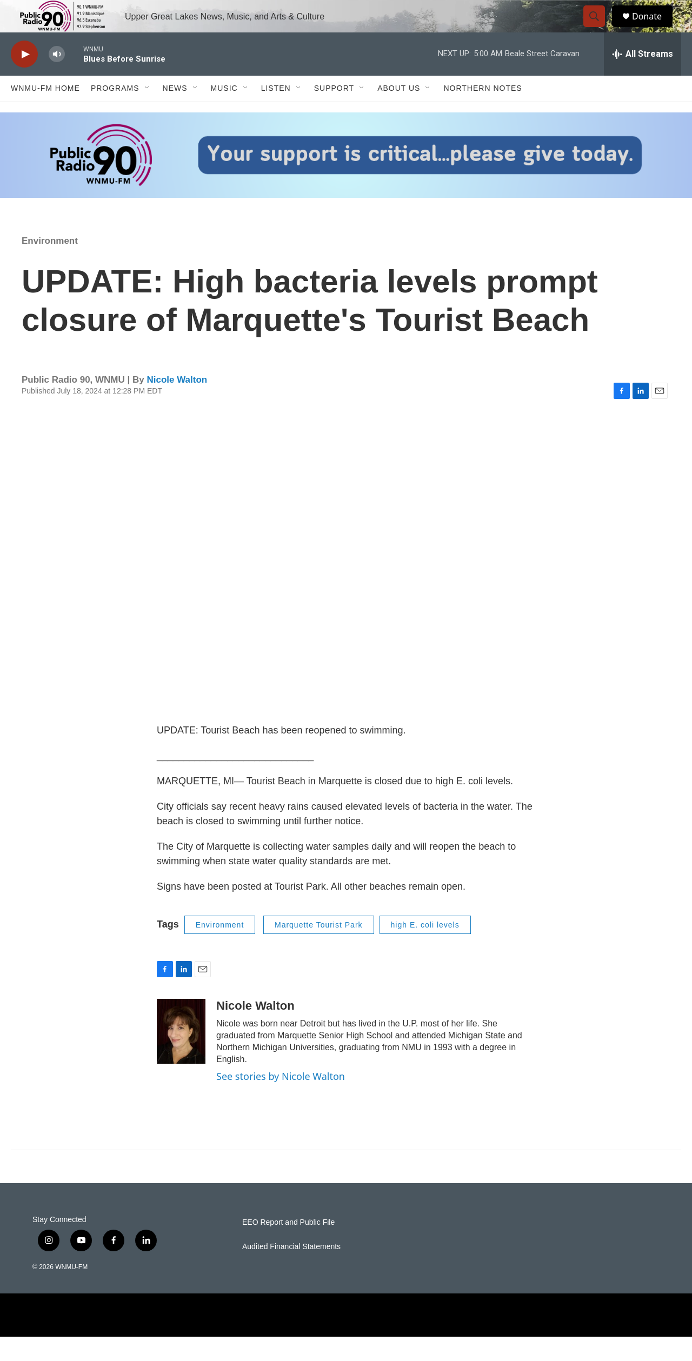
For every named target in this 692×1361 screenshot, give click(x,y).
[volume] (57, 78)
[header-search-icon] (599, 28)
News (175, 112)
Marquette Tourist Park (319, 949)
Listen (276, 112)
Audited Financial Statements (291, 1271)
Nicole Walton (177, 404)
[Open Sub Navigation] (147, 112)
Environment (50, 265)
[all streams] (642, 78)
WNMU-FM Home (45, 112)
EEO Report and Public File (288, 1247)
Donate (653, 28)
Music (224, 112)
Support (334, 112)
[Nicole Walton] (181, 1055)
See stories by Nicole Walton (280, 1100)
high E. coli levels (425, 949)
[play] (24, 78)
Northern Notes (482, 112)
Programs (115, 112)
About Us (398, 112)
